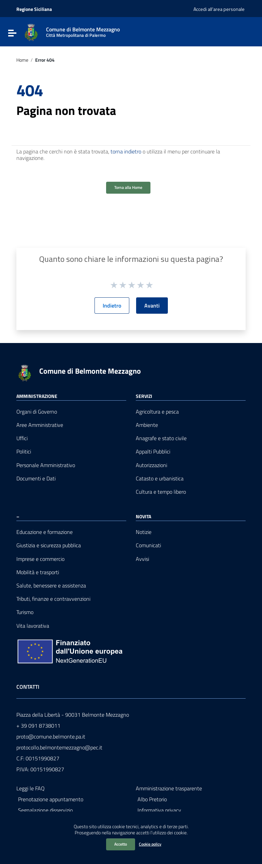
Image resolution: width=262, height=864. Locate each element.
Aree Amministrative (39, 425)
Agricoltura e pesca (157, 411)
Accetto (120, 844)
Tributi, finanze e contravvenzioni (53, 599)
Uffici (22, 438)
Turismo (24, 612)
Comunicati (148, 545)
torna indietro (126, 151)
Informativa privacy (159, 810)
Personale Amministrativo (45, 465)
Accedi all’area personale (219, 9)
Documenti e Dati (36, 478)
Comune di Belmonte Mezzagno (90, 371)
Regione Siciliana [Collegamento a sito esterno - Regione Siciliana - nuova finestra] (34, 9)
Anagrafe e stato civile (161, 438)
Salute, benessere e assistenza (51, 585)
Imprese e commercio (40, 559)
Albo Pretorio (152, 799)
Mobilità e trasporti (37, 572)
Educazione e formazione (44, 532)
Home (22, 60)
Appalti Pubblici (153, 451)
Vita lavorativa (32, 626)
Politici (23, 451)
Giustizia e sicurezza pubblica (48, 545)
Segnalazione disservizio (45, 810)
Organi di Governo (36, 411)
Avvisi (142, 559)
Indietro (112, 305)
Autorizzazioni (151, 465)
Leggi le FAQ (30, 788)
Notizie (143, 532)
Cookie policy (150, 844)
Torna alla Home (128, 187)
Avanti (152, 305)
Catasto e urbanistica (160, 478)
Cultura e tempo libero (161, 492)
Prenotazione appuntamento (50, 799)
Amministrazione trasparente (169, 788)
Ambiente (147, 425)
